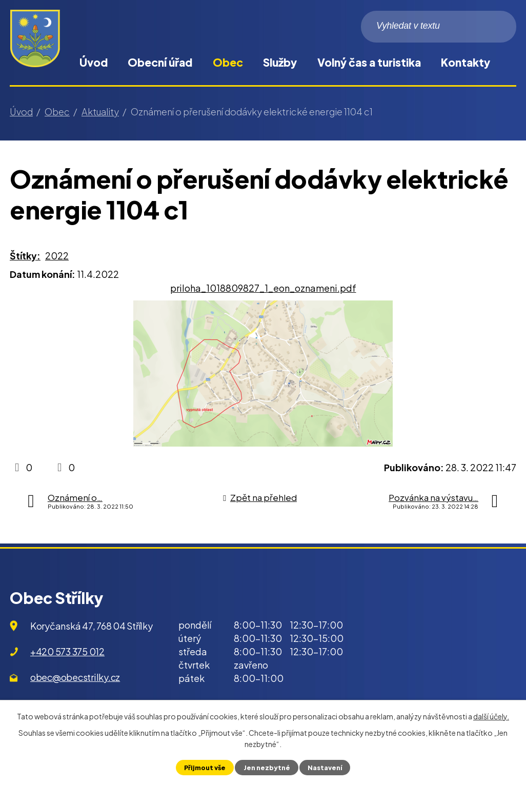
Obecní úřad (160, 62)
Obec (228, 62)
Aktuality (100, 111)
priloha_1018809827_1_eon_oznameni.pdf (263, 288)
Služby (280, 62)
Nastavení (324, 767)
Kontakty (465, 62)
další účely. (491, 716)
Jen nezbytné (266, 767)
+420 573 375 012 (67, 651)
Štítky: (25, 255)
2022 (57, 255)
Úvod (93, 62)
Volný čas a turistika (369, 62)
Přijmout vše (205, 767)
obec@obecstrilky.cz (75, 677)
